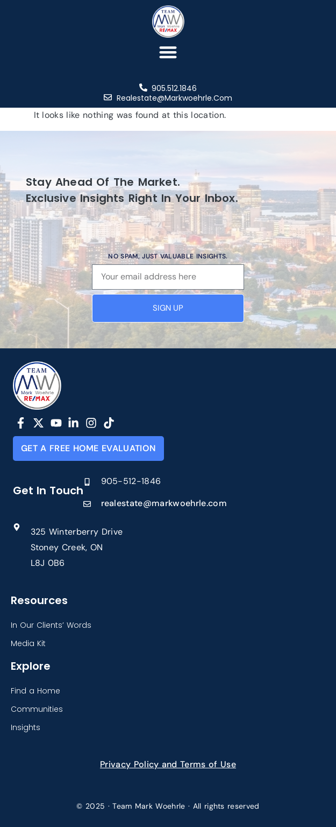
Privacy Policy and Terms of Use (168, 764)
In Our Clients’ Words (51, 625)
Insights (25, 727)
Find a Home (35, 690)
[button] (168, 52)
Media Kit (28, 643)
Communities (37, 709)
